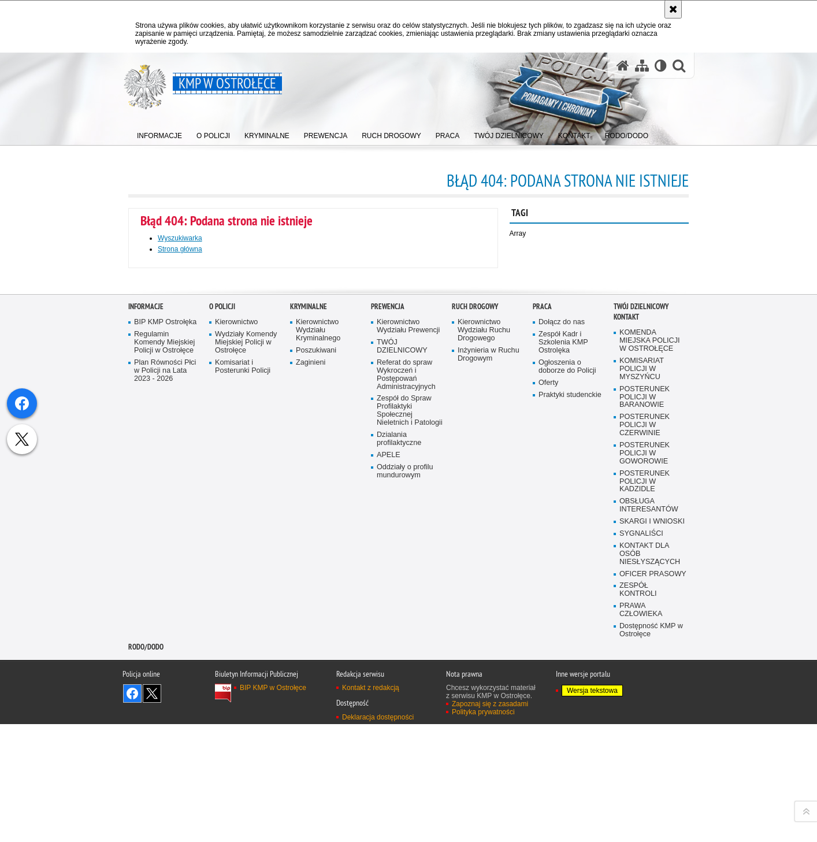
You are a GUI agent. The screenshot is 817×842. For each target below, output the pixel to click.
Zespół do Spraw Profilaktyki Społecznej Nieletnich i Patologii (410, 676)
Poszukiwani (316, 616)
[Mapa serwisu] (642, 65)
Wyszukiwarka (180, 238)
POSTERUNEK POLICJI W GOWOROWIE (644, 718)
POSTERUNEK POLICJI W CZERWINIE (644, 691)
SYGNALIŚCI (641, 799)
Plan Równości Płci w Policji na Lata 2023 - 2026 (165, 636)
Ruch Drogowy (475, 572)
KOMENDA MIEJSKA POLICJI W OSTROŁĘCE (649, 606)
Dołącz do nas (562, 588)
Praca (542, 572)
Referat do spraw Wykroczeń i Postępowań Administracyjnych (406, 640)
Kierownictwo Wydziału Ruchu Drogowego (484, 596)
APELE (388, 720)
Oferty (548, 648)
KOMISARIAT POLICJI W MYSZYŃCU (641, 634)
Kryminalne (308, 572)
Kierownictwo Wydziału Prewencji (408, 592)
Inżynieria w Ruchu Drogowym (488, 620)
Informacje (146, 572)
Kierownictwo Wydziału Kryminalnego (318, 596)
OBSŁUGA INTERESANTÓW (648, 771)
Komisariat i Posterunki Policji (242, 632)
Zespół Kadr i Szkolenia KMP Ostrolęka (563, 608)
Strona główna (180, 249)
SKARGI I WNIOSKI (652, 787)
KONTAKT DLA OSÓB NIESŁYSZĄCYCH (649, 819)
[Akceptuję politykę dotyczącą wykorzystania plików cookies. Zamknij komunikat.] (673, 9)
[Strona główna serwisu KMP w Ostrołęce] (623, 65)
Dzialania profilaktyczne (399, 704)
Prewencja (387, 572)
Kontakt (626, 583)
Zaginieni (310, 628)
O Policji (222, 572)
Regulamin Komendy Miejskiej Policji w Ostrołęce (164, 608)
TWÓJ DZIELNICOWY (402, 612)
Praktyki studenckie (570, 660)
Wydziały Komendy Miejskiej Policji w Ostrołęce (246, 608)
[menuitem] (159, 133)
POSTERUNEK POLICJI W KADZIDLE (644, 747)
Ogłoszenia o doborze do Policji (567, 632)
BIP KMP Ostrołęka (165, 588)
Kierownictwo (236, 588)
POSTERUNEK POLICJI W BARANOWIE (644, 662)
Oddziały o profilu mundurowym (405, 736)
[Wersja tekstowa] (661, 65)
